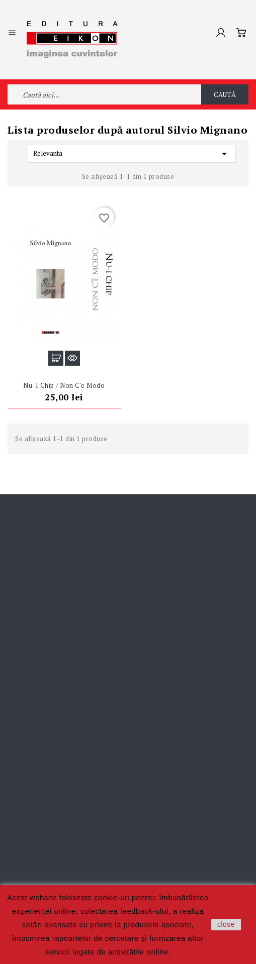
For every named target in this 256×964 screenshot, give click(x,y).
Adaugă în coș (55, 358)
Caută (225, 94)
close (226, 924)
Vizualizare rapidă (72, 358)
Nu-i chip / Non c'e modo (64, 385)
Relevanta (131, 154)
